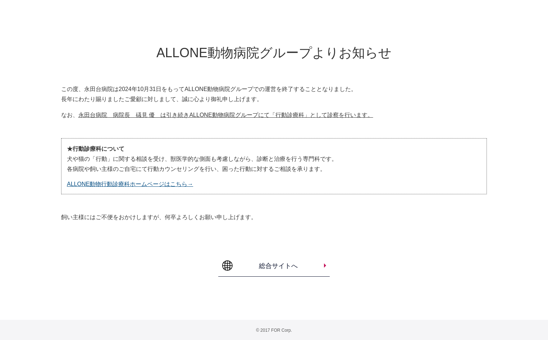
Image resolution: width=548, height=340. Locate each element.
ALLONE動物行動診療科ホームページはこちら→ (130, 184)
